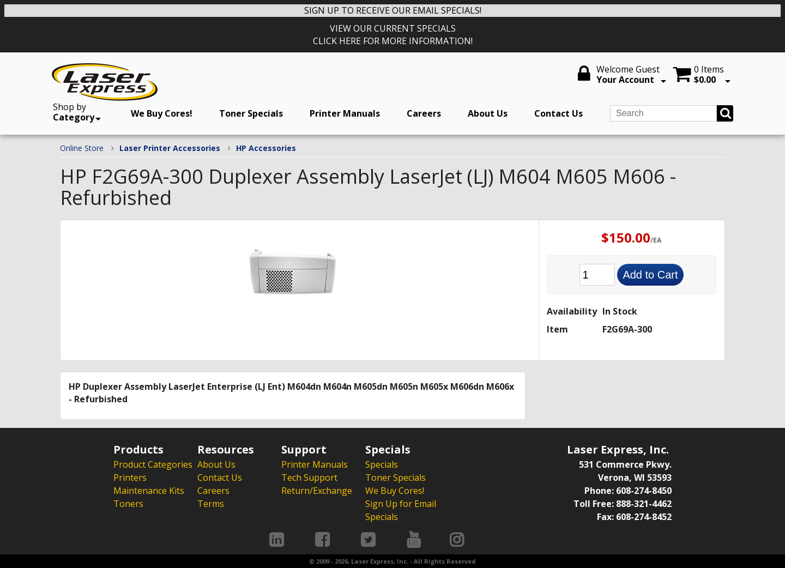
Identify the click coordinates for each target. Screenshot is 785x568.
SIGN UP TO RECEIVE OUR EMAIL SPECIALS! (392, 10)
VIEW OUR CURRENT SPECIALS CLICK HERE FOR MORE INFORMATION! (393, 34)
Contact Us (558, 113)
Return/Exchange (316, 491)
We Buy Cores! (161, 113)
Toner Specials (251, 113)
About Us (488, 113)
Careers (424, 113)
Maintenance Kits (148, 491)
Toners (128, 504)
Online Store (82, 148)
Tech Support (309, 478)
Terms (210, 504)
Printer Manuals (345, 113)
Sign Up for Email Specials (400, 510)
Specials (381, 464)
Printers (130, 478)
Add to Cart (650, 275)
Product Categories (152, 464)
